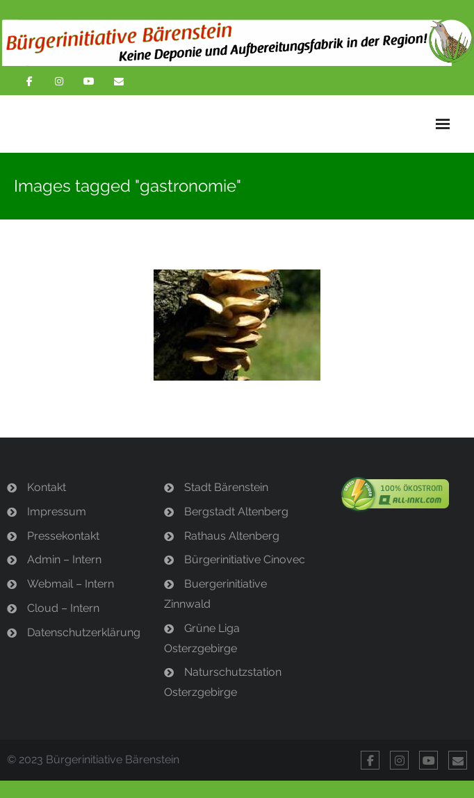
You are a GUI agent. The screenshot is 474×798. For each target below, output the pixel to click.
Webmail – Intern (70, 583)
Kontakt (46, 487)
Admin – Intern (64, 559)
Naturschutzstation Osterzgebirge (222, 682)
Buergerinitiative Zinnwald (215, 593)
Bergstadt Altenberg (236, 511)
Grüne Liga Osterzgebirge (202, 638)
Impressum (56, 511)
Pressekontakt (63, 535)
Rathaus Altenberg (231, 535)
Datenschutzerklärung (83, 632)
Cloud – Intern (63, 608)
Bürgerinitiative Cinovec (244, 559)
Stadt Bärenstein (226, 487)
